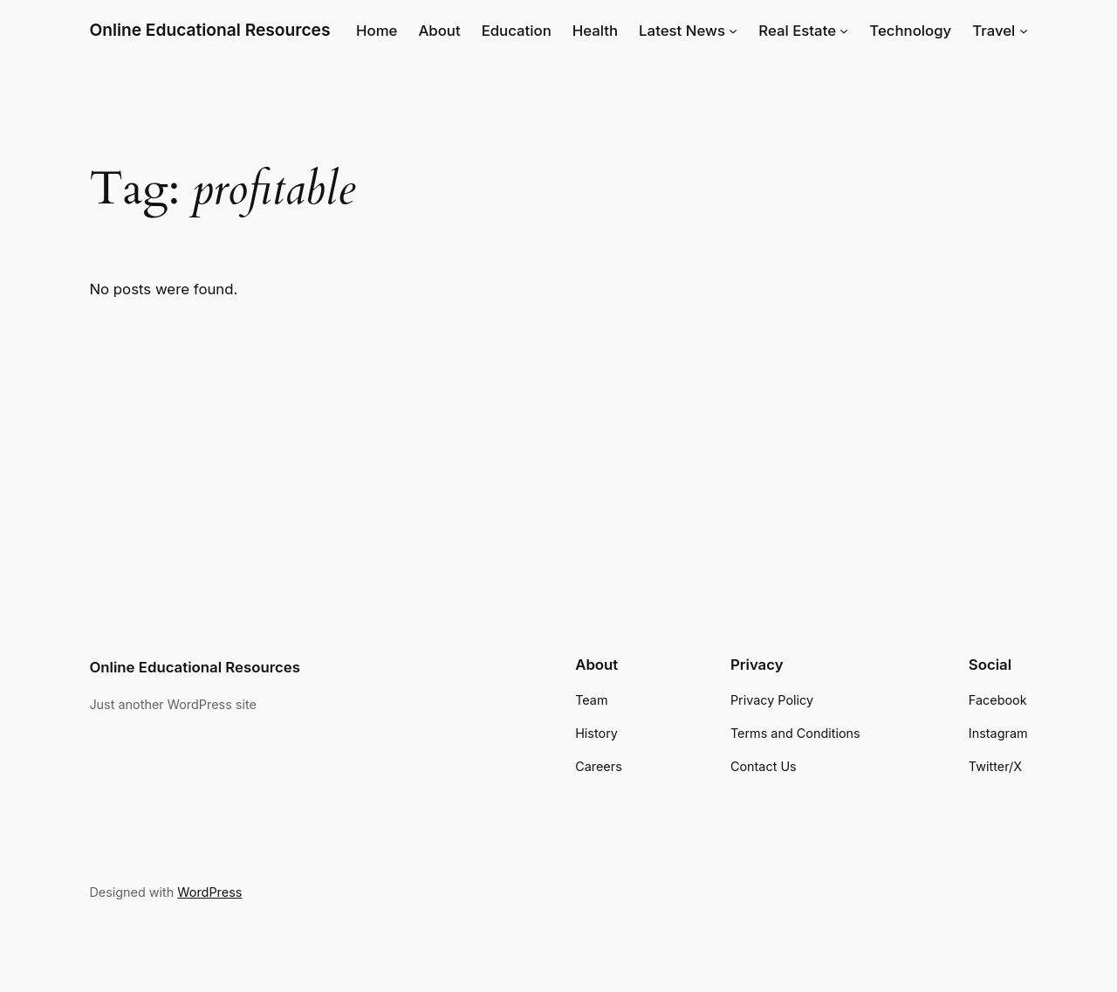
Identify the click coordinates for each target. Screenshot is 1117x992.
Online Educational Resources (209, 29)
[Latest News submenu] (733, 30)
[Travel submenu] (1023, 30)
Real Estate (797, 30)
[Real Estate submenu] (843, 30)
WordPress (209, 892)
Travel (993, 30)
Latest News (682, 30)
